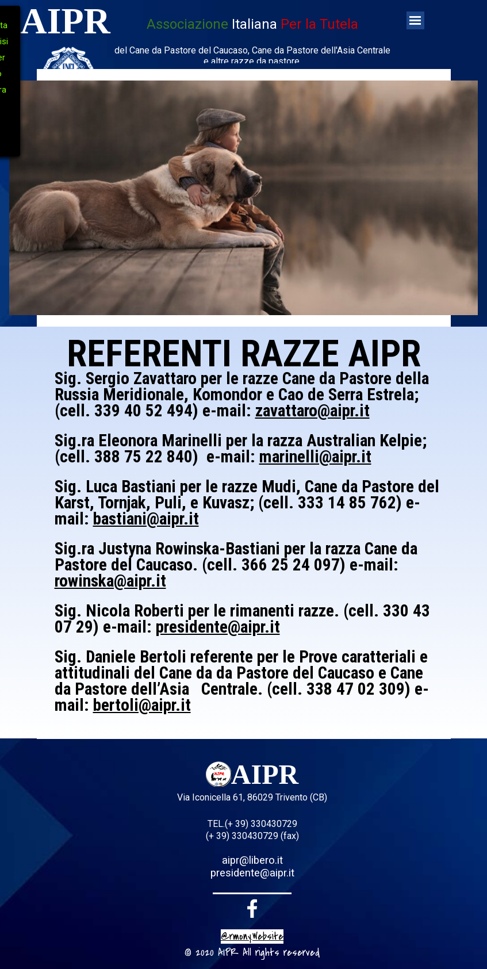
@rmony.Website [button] (252, 936)
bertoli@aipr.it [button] (142, 705)
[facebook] (252, 908)
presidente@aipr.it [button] (218, 627)
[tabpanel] (252, 41)
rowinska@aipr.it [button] (110, 581)
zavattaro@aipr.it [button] (312, 410)
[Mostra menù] (415, 20)
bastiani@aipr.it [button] (146, 518)
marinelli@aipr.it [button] (315, 456)
